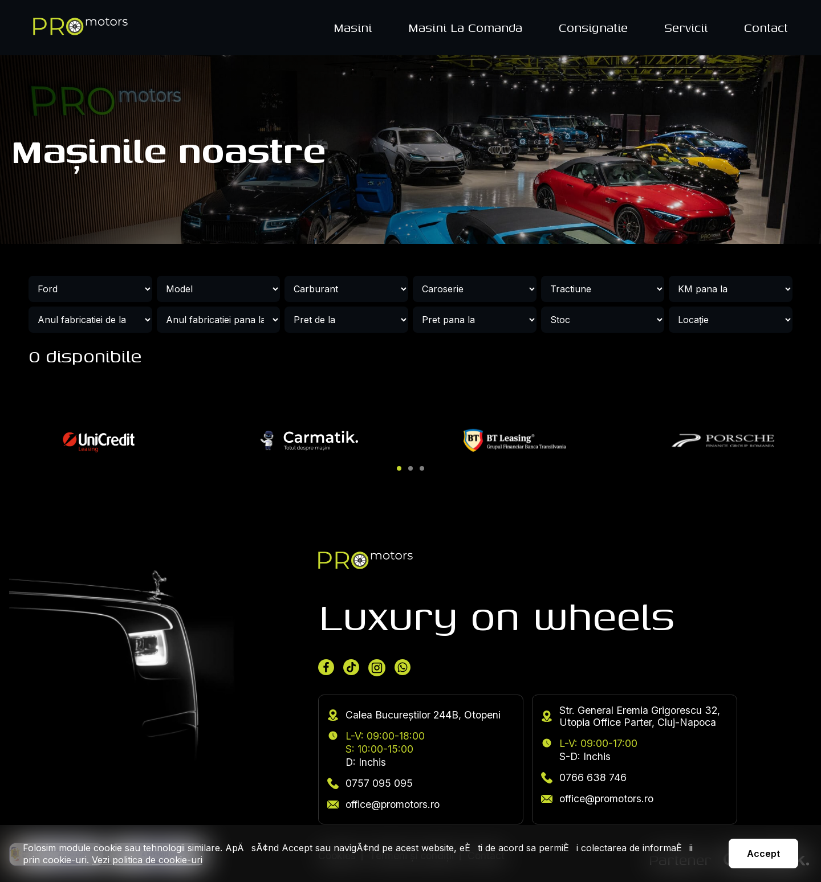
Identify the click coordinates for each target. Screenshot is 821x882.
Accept (763, 853)
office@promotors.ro (383, 804)
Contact (766, 27)
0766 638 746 (584, 777)
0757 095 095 (370, 783)
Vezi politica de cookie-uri (147, 859)
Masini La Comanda (465, 27)
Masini (353, 27)
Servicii (686, 27)
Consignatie (593, 27)
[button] (399, 468)
